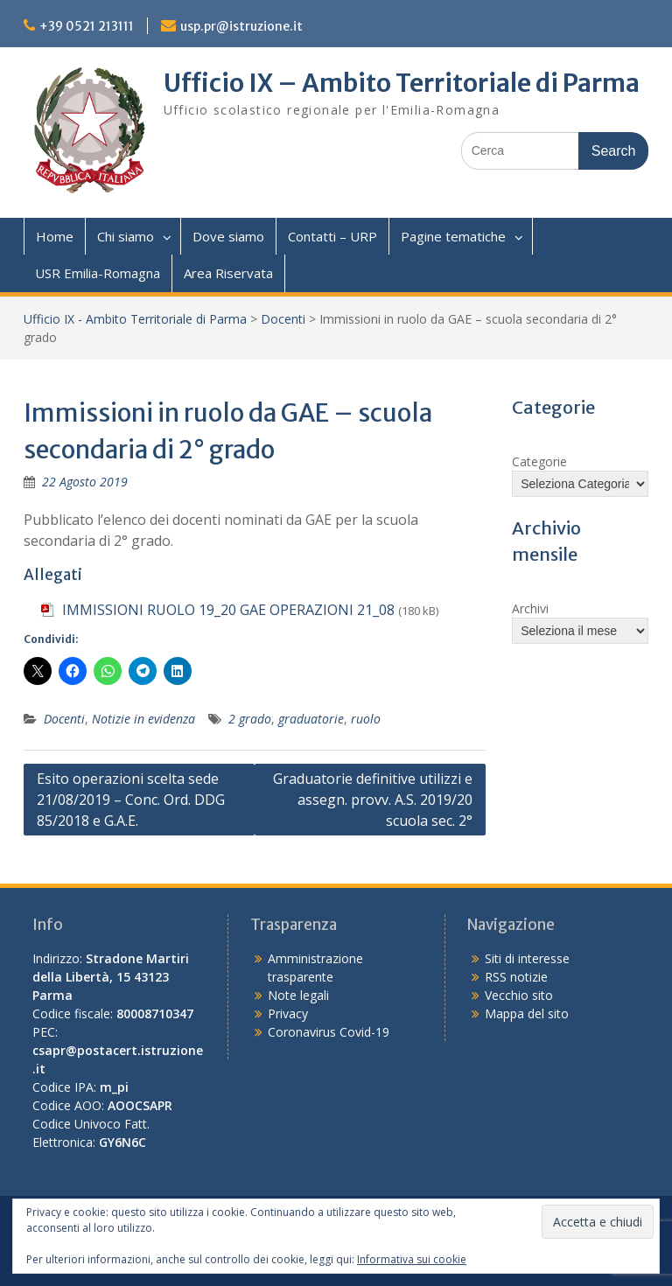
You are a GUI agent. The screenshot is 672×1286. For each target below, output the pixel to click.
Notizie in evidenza (143, 718)
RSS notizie (516, 976)
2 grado (249, 718)
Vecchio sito (519, 995)
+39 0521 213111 (86, 26)
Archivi (530, 608)
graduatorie (311, 718)
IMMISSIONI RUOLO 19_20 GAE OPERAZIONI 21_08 (228, 609)
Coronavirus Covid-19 (328, 1032)
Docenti (283, 319)
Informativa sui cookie (411, 1259)
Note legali (298, 995)
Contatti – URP (332, 236)
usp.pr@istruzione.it (241, 26)
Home (55, 236)
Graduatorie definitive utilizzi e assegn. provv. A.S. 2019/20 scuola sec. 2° (372, 799)
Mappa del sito (527, 1013)
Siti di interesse (527, 958)
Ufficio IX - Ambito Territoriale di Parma (135, 319)
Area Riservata (228, 273)
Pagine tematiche (453, 236)
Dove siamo (228, 236)
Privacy (288, 1013)
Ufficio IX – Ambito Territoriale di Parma (402, 83)
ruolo (366, 718)
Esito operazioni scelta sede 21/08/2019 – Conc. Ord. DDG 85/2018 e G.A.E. (131, 799)
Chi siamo (125, 236)
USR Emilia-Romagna (97, 273)
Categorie (539, 461)
